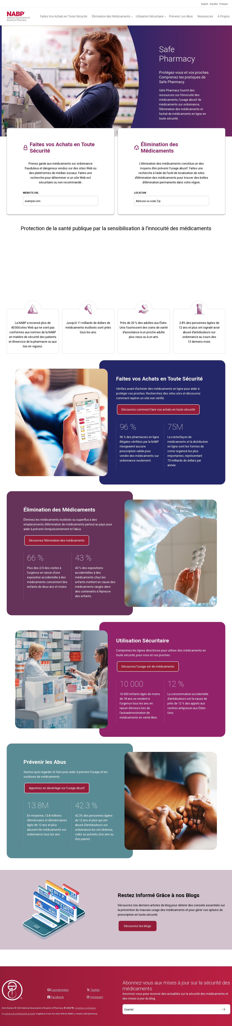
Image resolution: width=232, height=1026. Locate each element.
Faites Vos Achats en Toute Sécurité (63, 16)
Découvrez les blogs (137, 926)
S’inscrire (222, 1009)
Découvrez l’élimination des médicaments (57, 540)
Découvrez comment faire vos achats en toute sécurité (158, 409)
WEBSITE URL (31, 192)
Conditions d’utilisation (85, 1008)
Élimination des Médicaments (111, 16)
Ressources (205, 16)
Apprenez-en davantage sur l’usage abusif (57, 788)
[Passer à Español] (214, 4)
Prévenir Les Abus (181, 16)
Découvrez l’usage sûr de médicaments (147, 666)
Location (140, 192)
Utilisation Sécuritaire (150, 16)
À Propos (224, 16)
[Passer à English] (204, 4)
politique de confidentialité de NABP (19, 1014)
